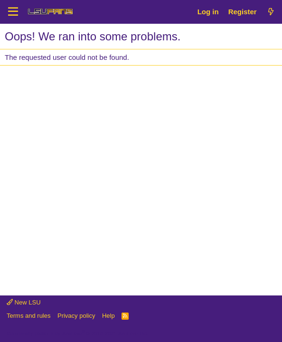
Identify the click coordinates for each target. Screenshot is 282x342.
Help (108, 315)
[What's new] (271, 11)
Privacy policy (76, 315)
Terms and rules (28, 315)
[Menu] (13, 12)
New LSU (24, 302)
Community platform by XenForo (77, 333)
